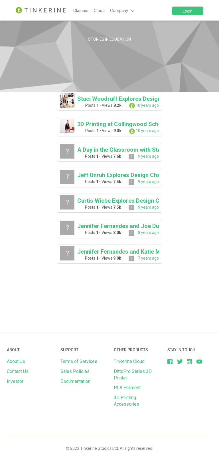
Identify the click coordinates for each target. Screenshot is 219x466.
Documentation (75, 381)
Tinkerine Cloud (129, 361)
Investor (15, 381)
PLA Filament (127, 387)
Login (187, 11)
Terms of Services (78, 361)
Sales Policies (75, 371)
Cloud (99, 10)
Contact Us (18, 371)
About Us (16, 361)
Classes (80, 10)
